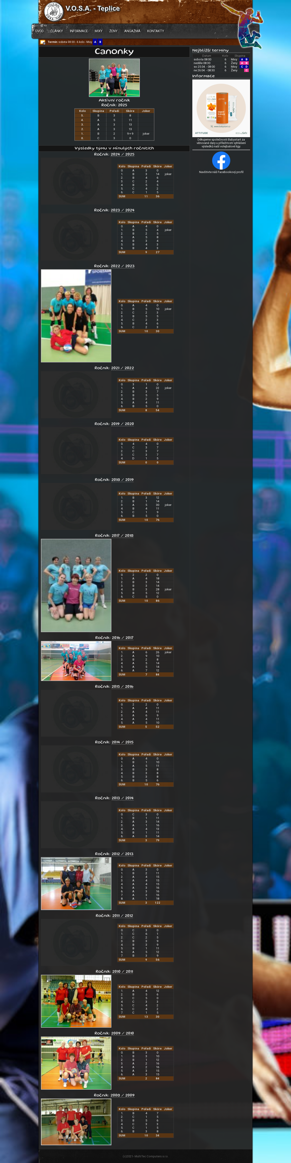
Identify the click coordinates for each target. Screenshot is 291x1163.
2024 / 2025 (122, 154)
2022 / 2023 (123, 266)
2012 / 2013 (122, 854)
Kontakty (155, 31)
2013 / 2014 (123, 798)
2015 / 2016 (122, 687)
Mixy (99, 31)
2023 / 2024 (123, 210)
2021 (130, 1156)
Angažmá (132, 31)
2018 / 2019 (122, 480)
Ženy (113, 31)
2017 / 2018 (122, 536)
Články (56, 31)
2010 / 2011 (122, 972)
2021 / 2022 (122, 368)
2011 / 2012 (122, 916)
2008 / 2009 (122, 1095)
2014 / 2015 (122, 742)
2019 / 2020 (122, 424)
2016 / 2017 (122, 638)
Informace (79, 31)
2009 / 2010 (122, 1033)
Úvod (39, 31)
